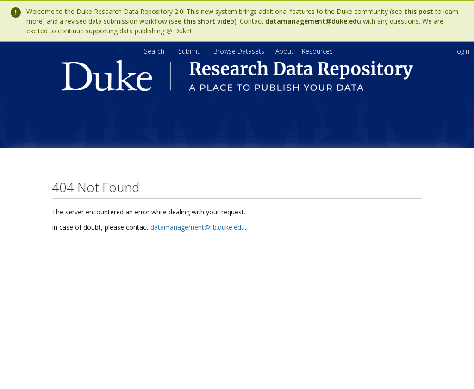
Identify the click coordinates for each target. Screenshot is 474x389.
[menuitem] (285, 51)
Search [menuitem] (154, 51)
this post (418, 11)
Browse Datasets (239, 51)
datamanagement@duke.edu (313, 21)
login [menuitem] (462, 51)
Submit (189, 51)
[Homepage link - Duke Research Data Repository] (237, 88)
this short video (208, 21)
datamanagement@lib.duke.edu (197, 227)
